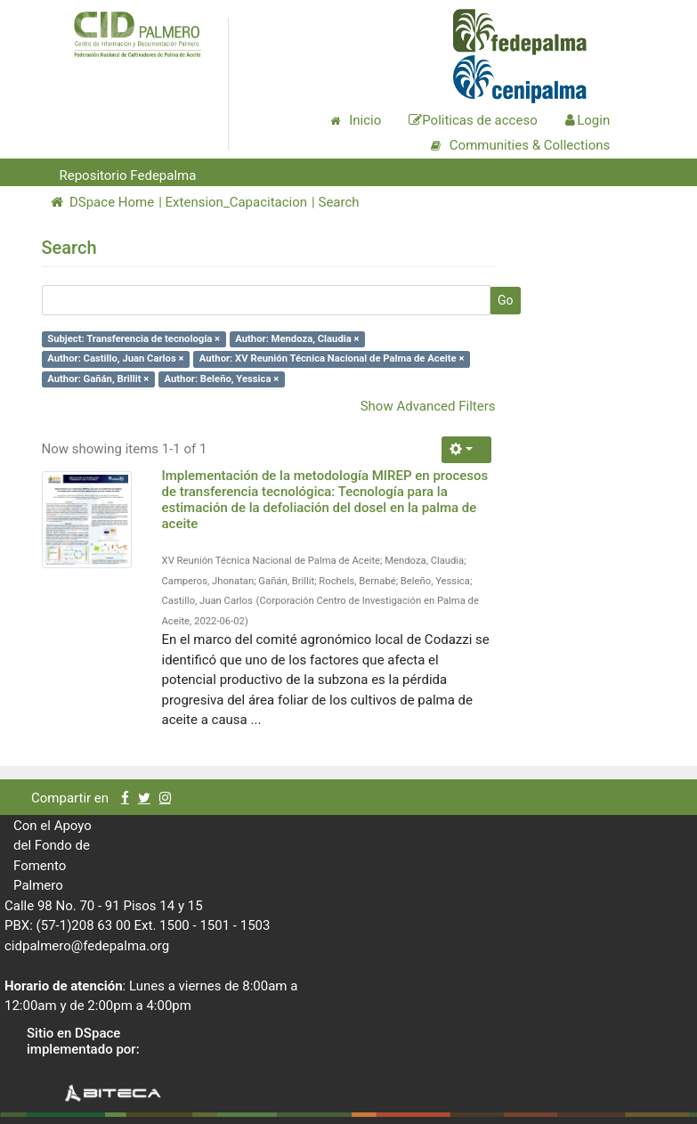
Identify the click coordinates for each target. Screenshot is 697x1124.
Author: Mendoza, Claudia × (297, 339)
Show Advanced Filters (428, 406)
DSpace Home (103, 202)
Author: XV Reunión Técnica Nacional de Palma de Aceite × (332, 358)
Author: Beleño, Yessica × (222, 379)
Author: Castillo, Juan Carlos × (115, 358)
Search (338, 202)
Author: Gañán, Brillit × (98, 379)
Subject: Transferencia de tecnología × (133, 339)
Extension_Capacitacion (237, 202)
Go (506, 300)
